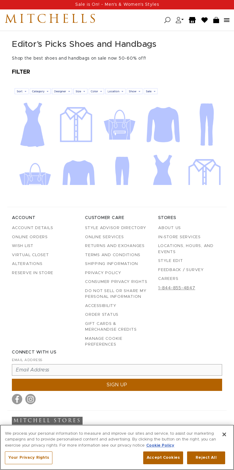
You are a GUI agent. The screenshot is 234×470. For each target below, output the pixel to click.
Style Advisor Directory (115, 228)
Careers (168, 279)
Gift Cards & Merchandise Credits (110, 327)
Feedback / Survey (181, 270)
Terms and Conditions (112, 255)
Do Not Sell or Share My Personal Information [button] (115, 294)
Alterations (27, 264)
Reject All (206, 458)
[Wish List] (204, 20)
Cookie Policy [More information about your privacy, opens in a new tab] (160, 446)
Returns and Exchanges (115, 246)
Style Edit (170, 261)
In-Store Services (179, 237)
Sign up (117, 384)
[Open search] (167, 20)
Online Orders (30, 237)
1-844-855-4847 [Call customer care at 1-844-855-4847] (176, 288)
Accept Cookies (163, 458)
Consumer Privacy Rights (116, 282)
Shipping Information (111, 264)
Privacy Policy (103, 273)
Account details (32, 228)
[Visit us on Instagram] (30, 399)
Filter (21, 72)
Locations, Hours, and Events (186, 249)
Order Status (102, 315)
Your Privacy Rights (28, 458)
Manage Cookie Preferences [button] (103, 342)
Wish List (23, 246)
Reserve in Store (32, 273)
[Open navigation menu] (226, 20)
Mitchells (51, 20)
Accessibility (100, 306)
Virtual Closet (30, 255)
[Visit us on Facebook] (17, 399)
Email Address (27, 360)
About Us (169, 228)
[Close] (224, 434)
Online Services (104, 237)
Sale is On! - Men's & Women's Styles (117, 4)
